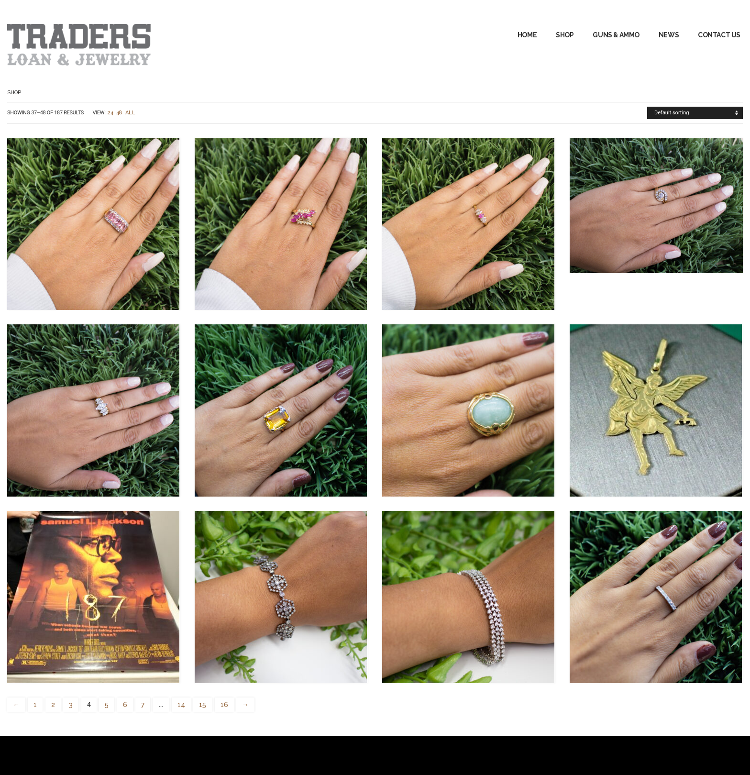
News (669, 35)
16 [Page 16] (224, 705)
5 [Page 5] (107, 705)
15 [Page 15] (202, 705)
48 (119, 113)
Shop (565, 35)
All (130, 113)
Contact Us (719, 35)
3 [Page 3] (71, 705)
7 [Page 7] (142, 705)
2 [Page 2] (53, 705)
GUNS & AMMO (616, 35)
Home (527, 35)
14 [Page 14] (181, 705)
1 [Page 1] (35, 705)
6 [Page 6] (125, 705)
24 (110, 113)
